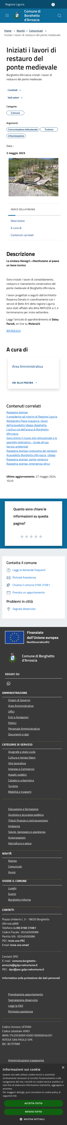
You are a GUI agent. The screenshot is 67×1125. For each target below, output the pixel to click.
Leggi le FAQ (15, 1006)
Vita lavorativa (17, 763)
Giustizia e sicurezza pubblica (26, 815)
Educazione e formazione (23, 809)
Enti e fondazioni (18, 717)
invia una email (19, 945)
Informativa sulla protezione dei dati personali (31, 978)
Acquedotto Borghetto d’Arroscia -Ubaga (30, 455)
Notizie (12, 861)
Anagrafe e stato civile (21, 752)
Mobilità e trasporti (19, 792)
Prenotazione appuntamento (25, 994)
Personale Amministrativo (24, 728)
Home (7, 31)
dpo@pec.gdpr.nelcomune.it (26, 969)
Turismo (13, 786)
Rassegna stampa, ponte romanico (27, 459)
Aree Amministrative (21, 706)
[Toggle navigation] (7, 15)
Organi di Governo (19, 700)
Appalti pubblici (17, 774)
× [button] (63, 1067)
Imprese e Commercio (21, 769)
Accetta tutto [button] (33, 1103)
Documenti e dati (18, 734)
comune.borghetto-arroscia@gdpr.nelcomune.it (20, 963)
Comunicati (36, 31)
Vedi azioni (16, 98)
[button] (33, 1119)
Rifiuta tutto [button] (33, 1111)
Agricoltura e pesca (19, 843)
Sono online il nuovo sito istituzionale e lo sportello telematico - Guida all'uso (31, 440)
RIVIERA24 (13, 331)
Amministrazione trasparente (26, 1060)
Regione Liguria (14, 4)
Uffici (11, 711)
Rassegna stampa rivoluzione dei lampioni (31, 451)
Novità (21, 31)
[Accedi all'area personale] (53, 4)
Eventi (12, 894)
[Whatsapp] (8, 683)
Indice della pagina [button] (23, 209)
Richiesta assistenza (20, 1011)
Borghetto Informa (19, 899)
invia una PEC (16, 940)
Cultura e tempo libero (21, 757)
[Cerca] (59, 16)
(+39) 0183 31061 (25, 928)
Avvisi (12, 872)
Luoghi (12, 888)
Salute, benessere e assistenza (26, 832)
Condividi (15, 90)
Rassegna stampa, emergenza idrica (28, 463)
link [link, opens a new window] (15, 1095)
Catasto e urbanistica (21, 780)
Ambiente (14, 826)
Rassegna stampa (17, 412)
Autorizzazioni (17, 837)
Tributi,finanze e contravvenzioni (28, 820)
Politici (12, 723)
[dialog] (33, 1094)
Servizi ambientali (17, 446)
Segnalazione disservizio (23, 1000)
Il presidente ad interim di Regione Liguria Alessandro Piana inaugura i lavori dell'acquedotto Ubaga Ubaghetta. (31, 420)
